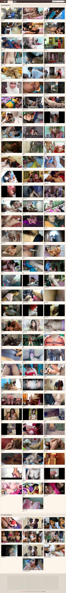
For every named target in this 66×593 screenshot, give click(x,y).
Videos (15, 1)
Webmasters (43, 591)
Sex (3, 1)
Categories (10, 1)
